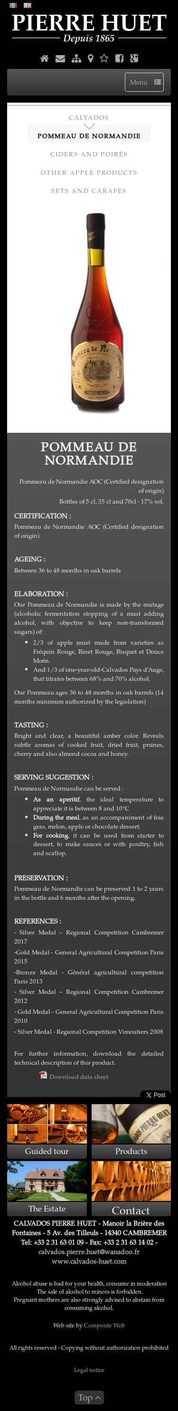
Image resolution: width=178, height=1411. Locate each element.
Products (131, 1150)
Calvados (89, 117)
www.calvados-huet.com (89, 1261)
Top (89, 1397)
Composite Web (104, 1325)
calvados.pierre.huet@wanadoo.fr (89, 1251)
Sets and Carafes (89, 190)
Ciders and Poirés (89, 154)
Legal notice (89, 1370)
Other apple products (89, 172)
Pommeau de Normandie (89, 136)
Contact (131, 1210)
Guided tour (47, 1150)
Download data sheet (73, 1076)
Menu (145, 81)
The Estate (47, 1208)
